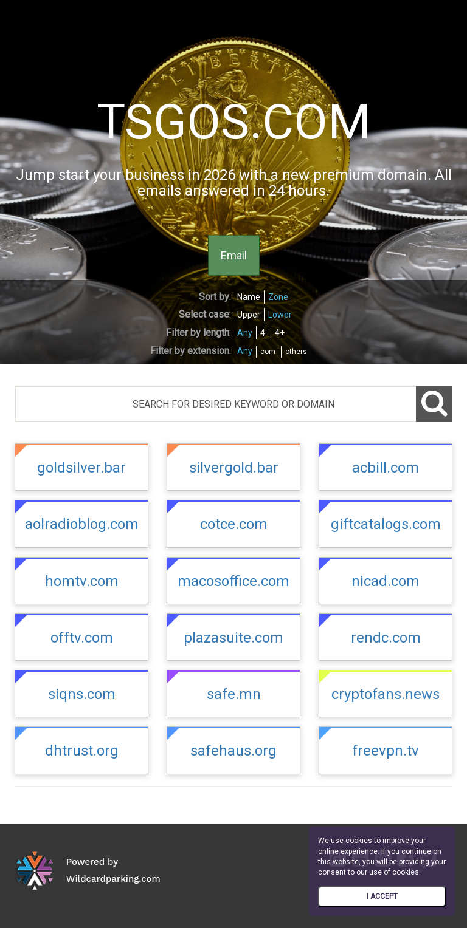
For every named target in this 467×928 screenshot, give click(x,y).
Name (248, 297)
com (267, 351)
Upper (248, 314)
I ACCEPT (382, 896)
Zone (278, 297)
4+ (280, 333)
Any (244, 333)
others (296, 351)
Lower (280, 314)
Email (234, 254)
